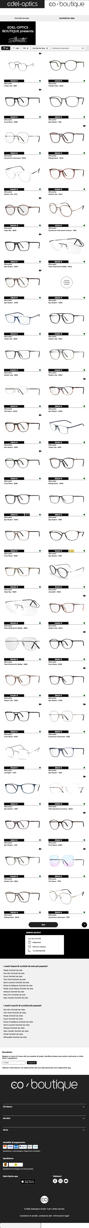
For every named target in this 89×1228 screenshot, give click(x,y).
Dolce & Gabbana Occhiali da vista (18, 1022)
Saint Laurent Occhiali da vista (16, 1025)
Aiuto (44, 1130)
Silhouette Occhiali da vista (15, 1037)
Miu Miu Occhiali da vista (14, 1010)
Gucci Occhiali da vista (13, 1019)
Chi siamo (44, 1107)
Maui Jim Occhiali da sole (14, 995)
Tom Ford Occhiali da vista (14, 1013)
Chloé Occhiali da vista (13, 1034)
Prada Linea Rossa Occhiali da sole (18, 989)
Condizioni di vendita (29, 1216)
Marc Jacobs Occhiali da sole (15, 998)
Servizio (44, 1118)
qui (69, 1068)
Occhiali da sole (22, 18)
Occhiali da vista (67, 18)
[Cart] (74, 12)
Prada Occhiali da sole (12, 970)
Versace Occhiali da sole (13, 992)
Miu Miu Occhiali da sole (13, 973)
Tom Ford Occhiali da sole (14, 979)
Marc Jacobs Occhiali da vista (15, 1031)
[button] (22, 4)
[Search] (15, 12)
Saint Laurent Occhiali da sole (16, 982)
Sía (5, 48)
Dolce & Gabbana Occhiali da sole (17, 986)
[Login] (44, 12)
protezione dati (45, 1216)
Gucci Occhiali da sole (12, 976)
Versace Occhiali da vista (14, 1028)
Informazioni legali (61, 1216)
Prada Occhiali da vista (13, 1016)
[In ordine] (68, 48)
